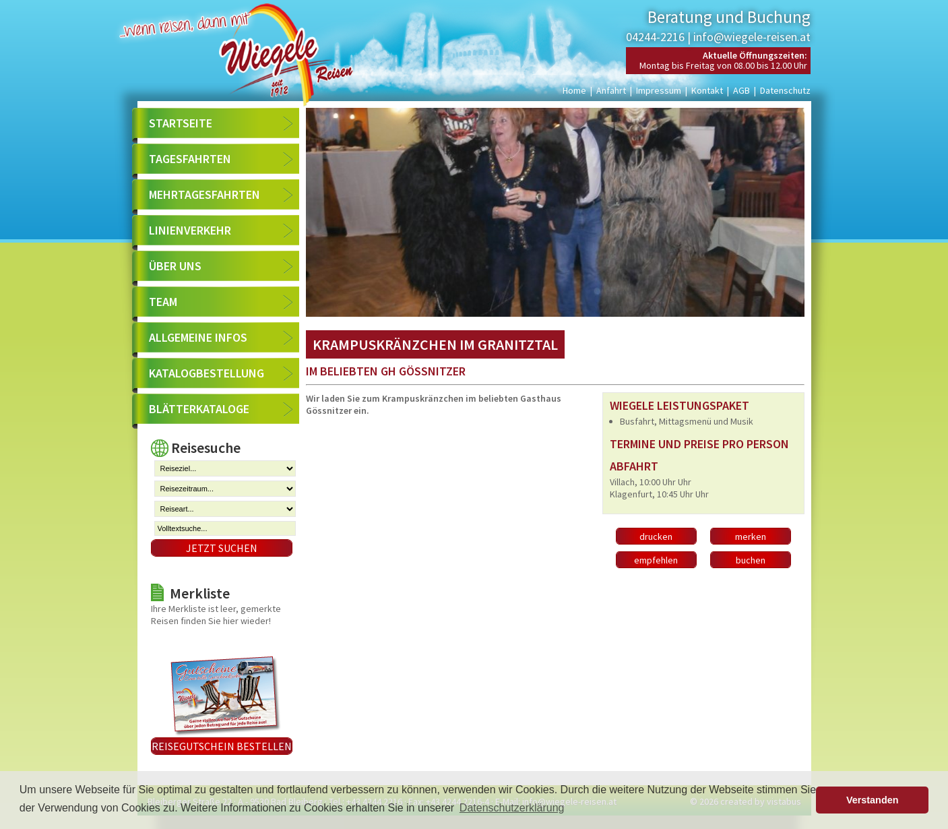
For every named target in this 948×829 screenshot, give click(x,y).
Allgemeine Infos (198, 337)
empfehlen (656, 560)
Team (163, 301)
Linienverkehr (190, 230)
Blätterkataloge (199, 409)
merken (750, 536)
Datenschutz (785, 90)
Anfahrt (611, 90)
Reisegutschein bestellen (222, 746)
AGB (741, 90)
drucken (655, 536)
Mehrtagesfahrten (204, 194)
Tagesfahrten (190, 158)
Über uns (175, 266)
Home (574, 90)
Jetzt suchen (221, 548)
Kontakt (707, 90)
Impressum (658, 90)
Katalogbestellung (206, 373)
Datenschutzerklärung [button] (512, 807)
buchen (750, 560)
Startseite (180, 123)
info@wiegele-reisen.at (752, 36)
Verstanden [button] (872, 800)
